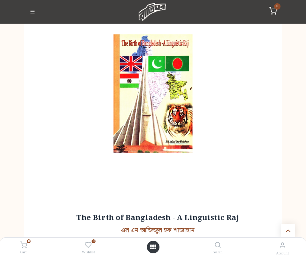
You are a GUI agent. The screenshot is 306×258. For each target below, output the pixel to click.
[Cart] (23, 245)
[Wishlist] (88, 245)
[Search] (217, 245)
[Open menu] (153, 247)
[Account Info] (282, 245)
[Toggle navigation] (32, 11)
